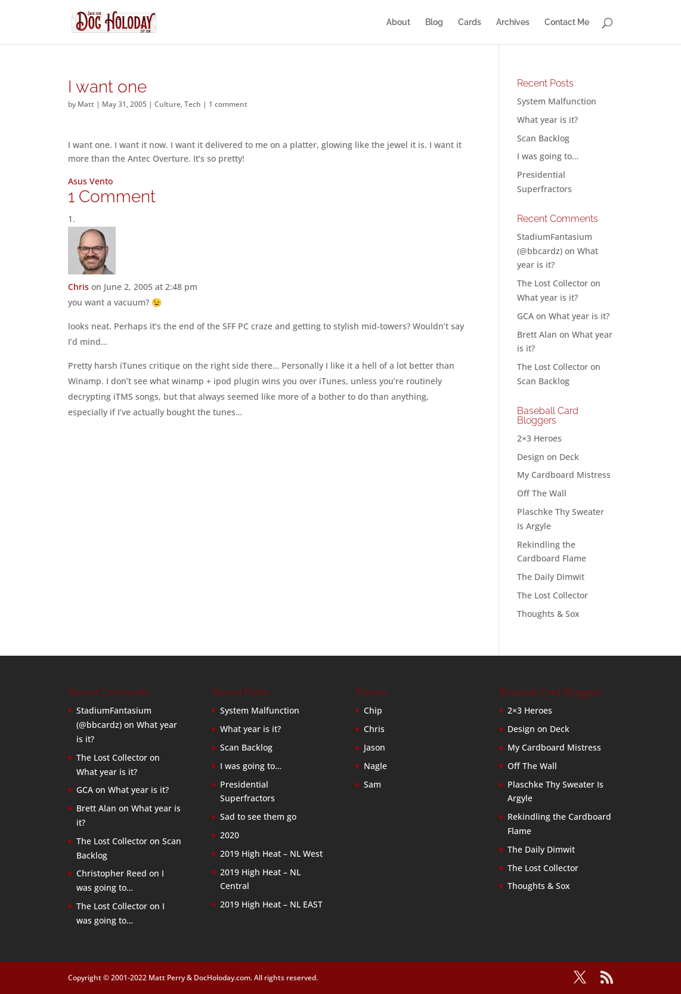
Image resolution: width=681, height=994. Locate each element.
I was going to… (547, 156)
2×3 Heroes (539, 438)
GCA (525, 316)
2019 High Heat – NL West (271, 853)
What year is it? (547, 119)
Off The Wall (542, 493)
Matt (86, 104)
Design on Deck (548, 456)
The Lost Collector (552, 595)
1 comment (228, 104)
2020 (229, 835)
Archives (513, 22)
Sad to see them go (258, 816)
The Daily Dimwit (550, 576)
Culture (167, 104)
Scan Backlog (543, 138)
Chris (78, 286)
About (398, 22)
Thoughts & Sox (548, 613)
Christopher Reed (111, 873)
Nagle (375, 765)
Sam (372, 784)
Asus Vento (90, 181)
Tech (192, 104)
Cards (469, 22)
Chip (373, 710)
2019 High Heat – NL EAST (271, 904)
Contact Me (566, 22)
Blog (434, 22)
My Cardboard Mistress (564, 474)
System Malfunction (556, 101)
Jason (374, 747)
